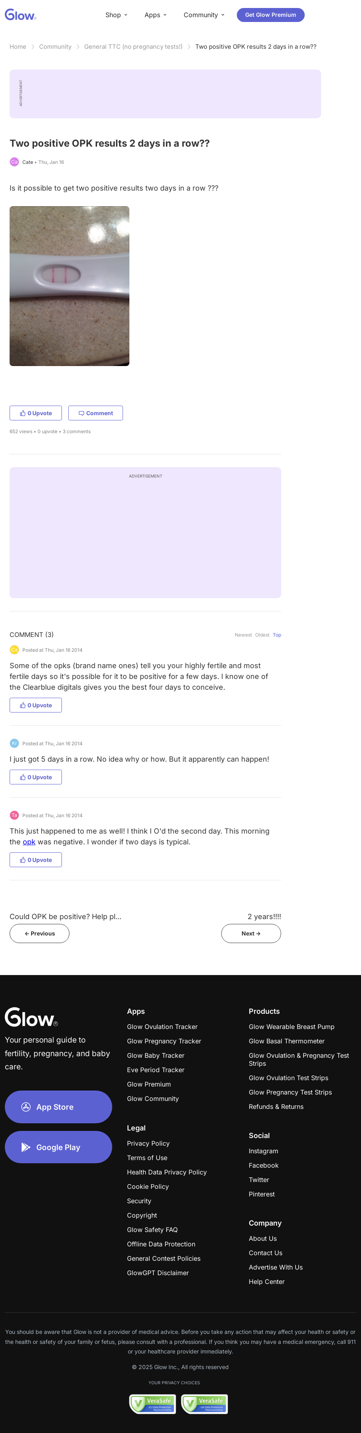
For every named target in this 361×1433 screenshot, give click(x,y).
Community (55, 46)
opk (29, 842)
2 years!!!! (264, 916)
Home (18, 46)
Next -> (251, 933)
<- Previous (39, 933)
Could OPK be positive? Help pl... (65, 916)
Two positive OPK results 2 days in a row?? (256, 46)
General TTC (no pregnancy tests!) (133, 46)
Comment (95, 413)
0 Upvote (36, 413)
